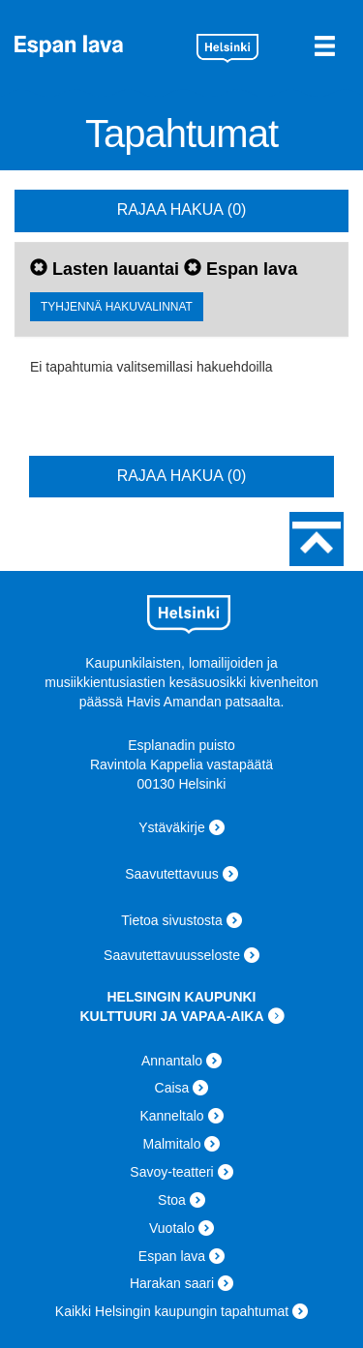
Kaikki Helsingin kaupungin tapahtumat (171, 1311)
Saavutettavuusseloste (172, 955)
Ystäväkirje (171, 827)
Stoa (172, 1200)
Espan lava (98, 46)
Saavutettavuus (172, 874)
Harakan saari (172, 1283)
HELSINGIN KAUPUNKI (181, 996)
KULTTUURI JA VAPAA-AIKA (171, 1016)
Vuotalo (172, 1228)
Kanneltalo (171, 1115)
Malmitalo (172, 1144)
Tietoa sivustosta (172, 920)
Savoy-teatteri (171, 1172)
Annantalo (171, 1060)
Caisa (172, 1087)
